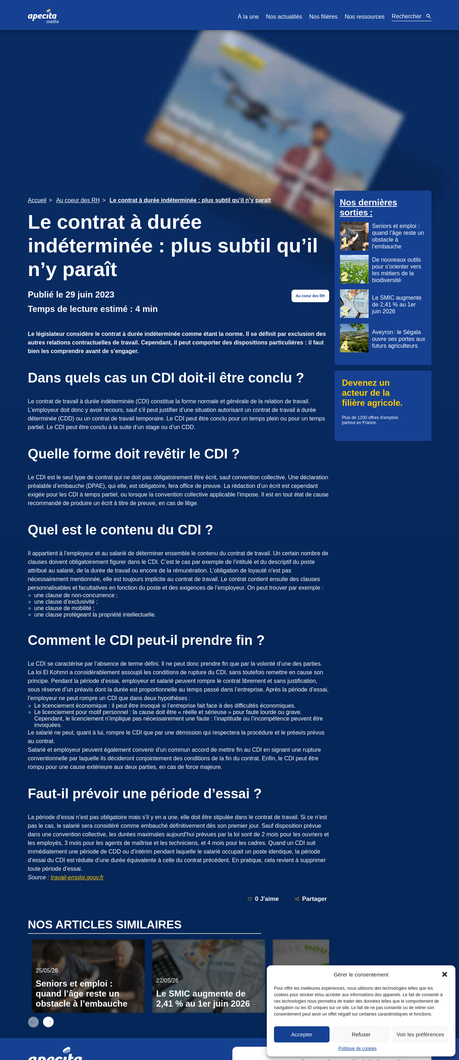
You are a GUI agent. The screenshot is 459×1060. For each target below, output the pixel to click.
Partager (311, 899)
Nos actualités (284, 17)
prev (33, 1022)
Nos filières (323, 17)
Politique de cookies (358, 1048)
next (48, 1022)
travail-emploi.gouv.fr (77, 877)
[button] (444, 974)
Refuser (361, 1034)
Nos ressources (364, 17)
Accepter (301, 1034)
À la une (248, 17)
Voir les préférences (420, 1034)
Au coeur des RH (310, 296)
